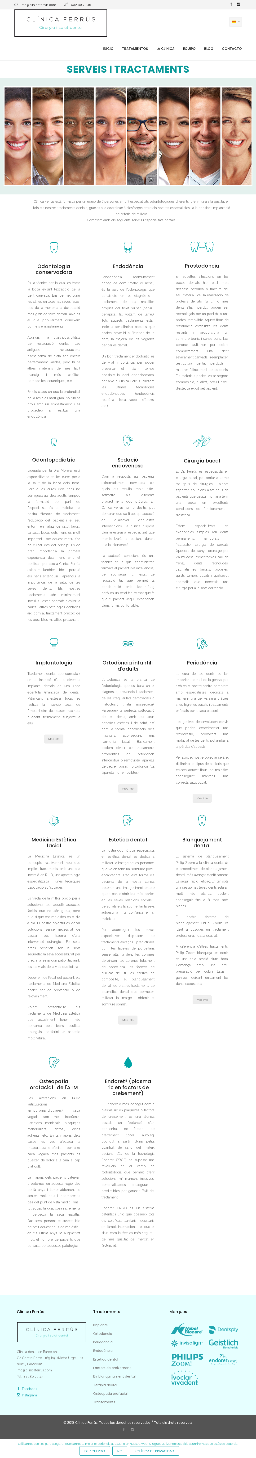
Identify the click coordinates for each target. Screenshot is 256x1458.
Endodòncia (103, 1350)
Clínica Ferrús (86, 1422)
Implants (100, 1325)
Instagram (27, 1395)
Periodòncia (103, 1342)
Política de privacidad (154, 1451)
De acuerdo (94, 1451)
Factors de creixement (112, 1368)
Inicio (108, 48)
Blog (208, 48)
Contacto (232, 48)
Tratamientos (135, 48)
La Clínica (165, 48)
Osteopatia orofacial (110, 1393)
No (119, 1451)
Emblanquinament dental (114, 1376)
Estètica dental (105, 1359)
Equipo (189, 48)
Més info (53, 739)
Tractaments (104, 1402)
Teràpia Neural (105, 1385)
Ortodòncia (102, 1333)
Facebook (27, 1389)
